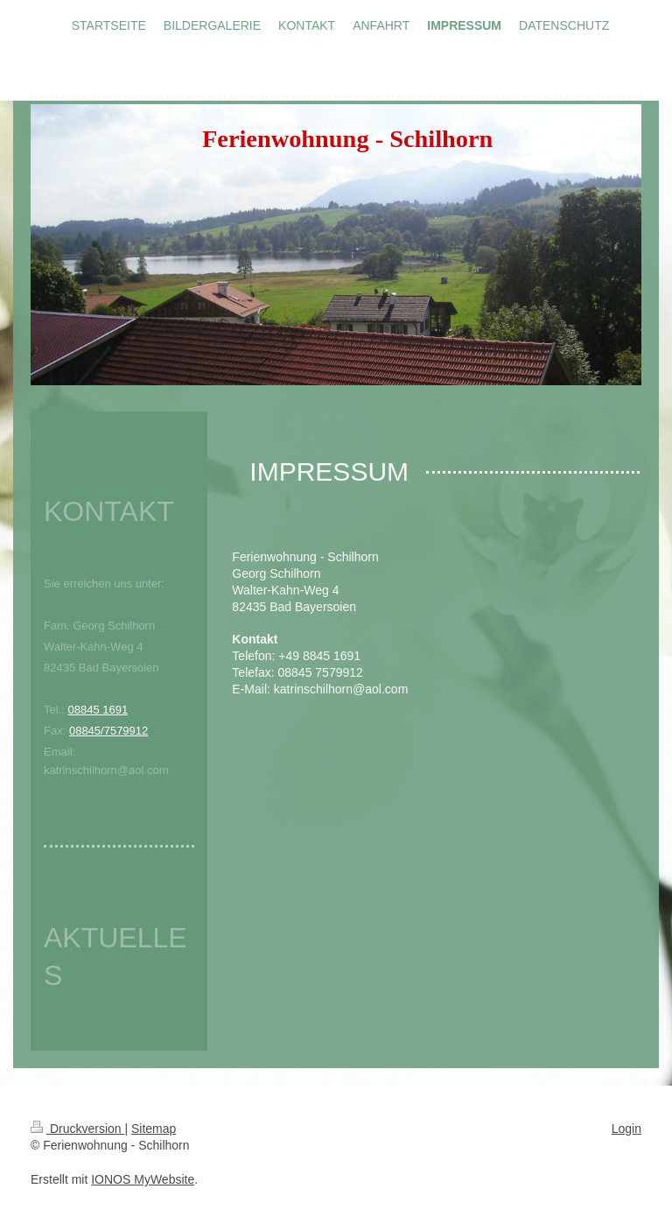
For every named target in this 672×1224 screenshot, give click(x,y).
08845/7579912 (108, 730)
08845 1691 (97, 709)
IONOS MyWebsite (142, 1179)
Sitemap (153, 1129)
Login (626, 1129)
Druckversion (77, 1129)
